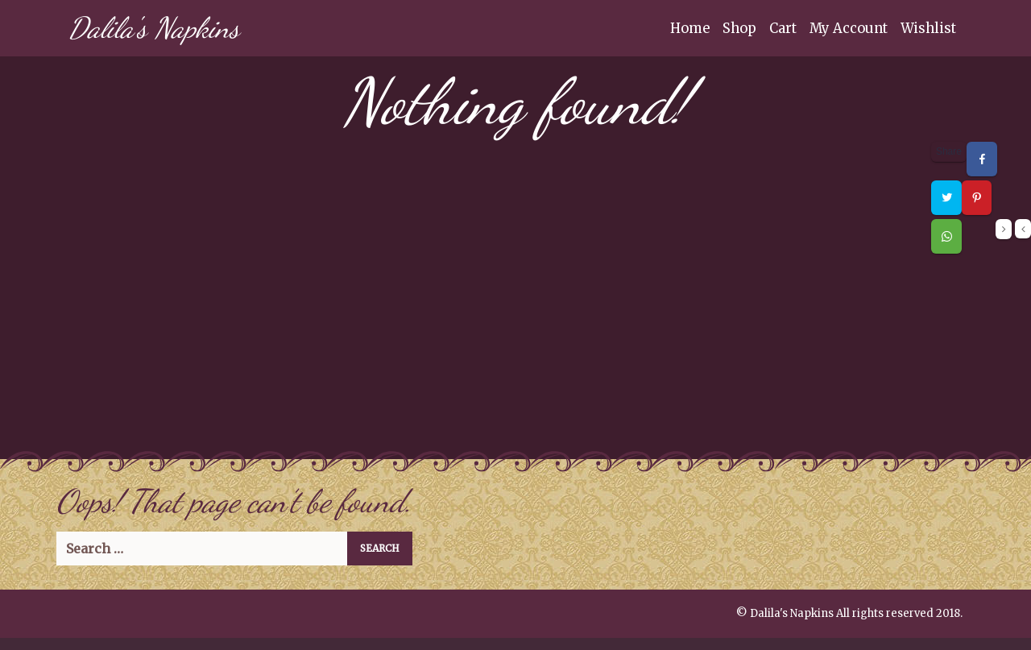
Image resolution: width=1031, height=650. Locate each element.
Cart (783, 28)
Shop (739, 28)
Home (690, 28)
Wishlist (928, 28)
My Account (848, 28)
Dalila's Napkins (153, 27)
